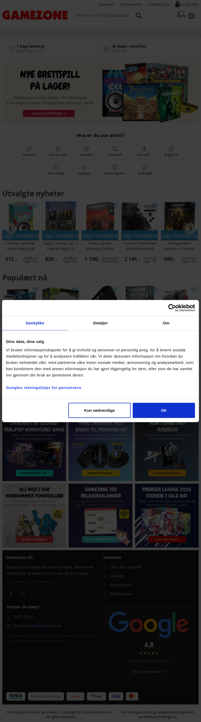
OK (164, 410)
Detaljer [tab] (100, 323)
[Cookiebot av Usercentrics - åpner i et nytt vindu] (172, 308)
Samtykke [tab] (35, 323)
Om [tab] (166, 323)
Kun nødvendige (99, 410)
